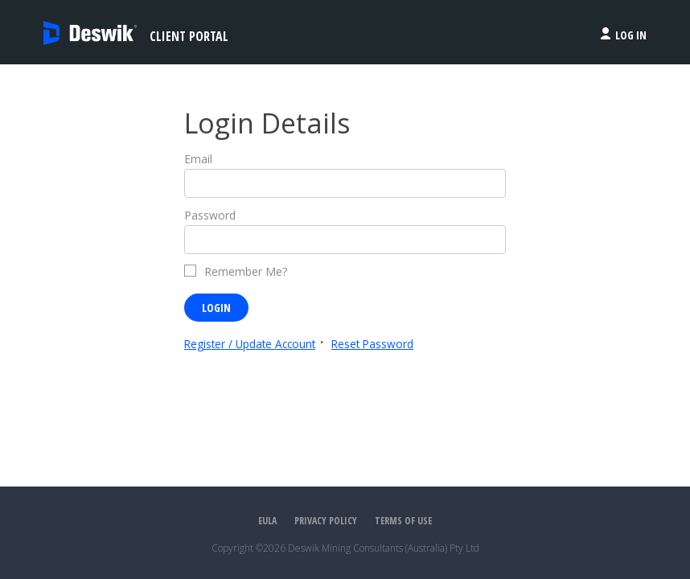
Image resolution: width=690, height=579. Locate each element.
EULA (267, 521)
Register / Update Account (249, 343)
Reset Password (372, 343)
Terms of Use (403, 521)
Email (198, 158)
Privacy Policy (325, 521)
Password (210, 215)
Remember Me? (245, 271)
